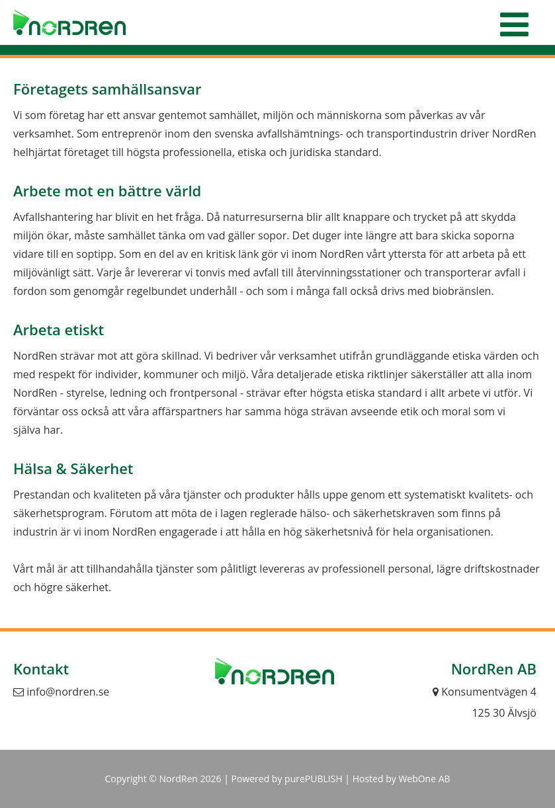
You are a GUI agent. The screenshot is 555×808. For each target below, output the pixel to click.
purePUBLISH (313, 778)
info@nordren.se (61, 691)
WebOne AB (424, 778)
